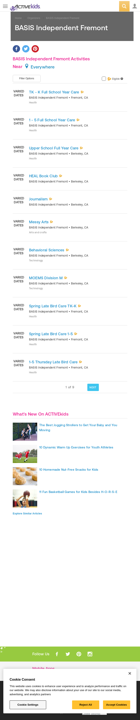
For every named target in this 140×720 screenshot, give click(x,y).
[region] (69, 691)
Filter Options (26, 78)
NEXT (92, 387)
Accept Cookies (116, 704)
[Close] (129, 673)
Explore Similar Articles (27, 513)
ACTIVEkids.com (24, 6)
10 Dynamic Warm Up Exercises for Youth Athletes (76, 447)
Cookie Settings (91, 714)
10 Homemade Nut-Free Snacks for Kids (68, 469)
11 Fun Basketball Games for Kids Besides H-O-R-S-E (78, 492)
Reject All (85, 704)
